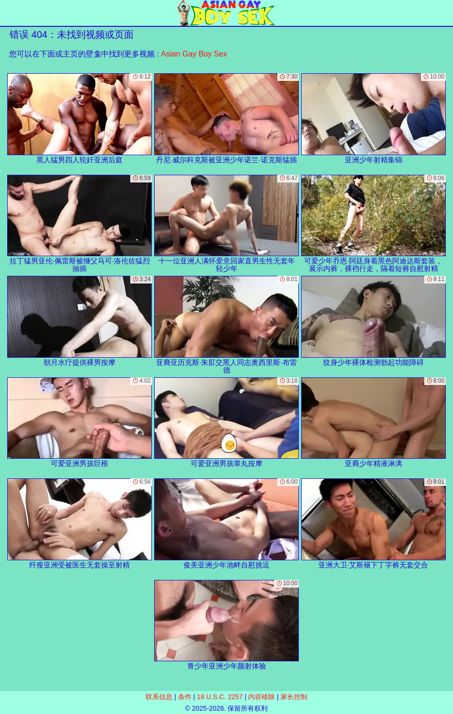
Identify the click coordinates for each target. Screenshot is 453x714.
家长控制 (294, 697)
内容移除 (261, 697)
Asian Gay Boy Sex (194, 54)
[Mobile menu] (8, 13)
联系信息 (159, 697)
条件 (185, 697)
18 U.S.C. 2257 (220, 697)
